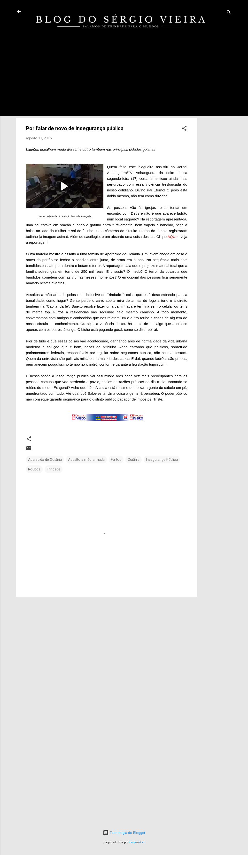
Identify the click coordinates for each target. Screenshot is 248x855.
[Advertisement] (216, 119)
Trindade (53, 469)
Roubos (34, 469)
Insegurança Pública (162, 459)
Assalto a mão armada (86, 459)
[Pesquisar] (229, 13)
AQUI (172, 237)
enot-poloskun (136, 842)
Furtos (116, 459)
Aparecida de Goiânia (45, 459)
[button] (184, 129)
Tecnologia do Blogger (124, 833)
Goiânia (134, 459)
